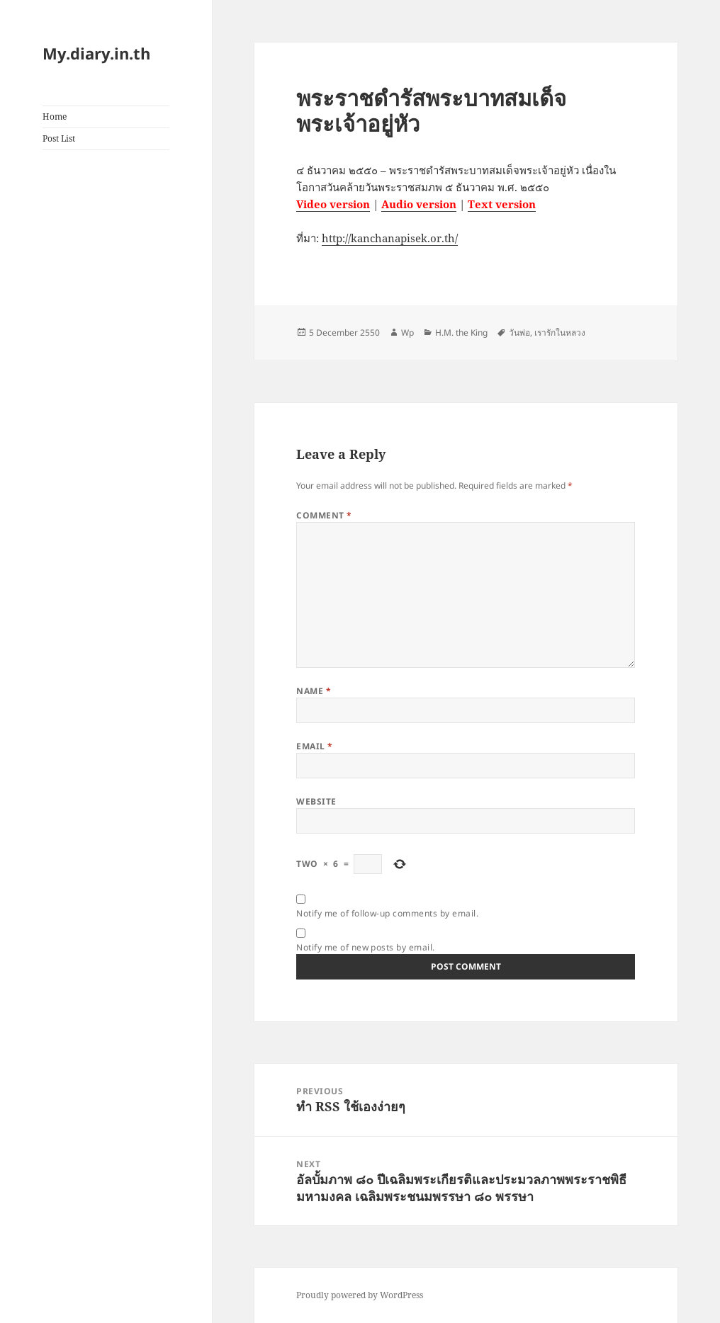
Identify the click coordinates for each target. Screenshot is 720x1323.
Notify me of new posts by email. (365, 947)
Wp (407, 333)
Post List (59, 138)
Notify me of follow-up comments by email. (387, 913)
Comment (323, 515)
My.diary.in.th (96, 53)
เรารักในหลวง (559, 333)
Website (316, 801)
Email (314, 746)
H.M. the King (461, 333)
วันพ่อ (519, 333)
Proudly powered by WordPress (359, 1295)
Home (55, 116)
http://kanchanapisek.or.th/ (390, 238)
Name (313, 691)
